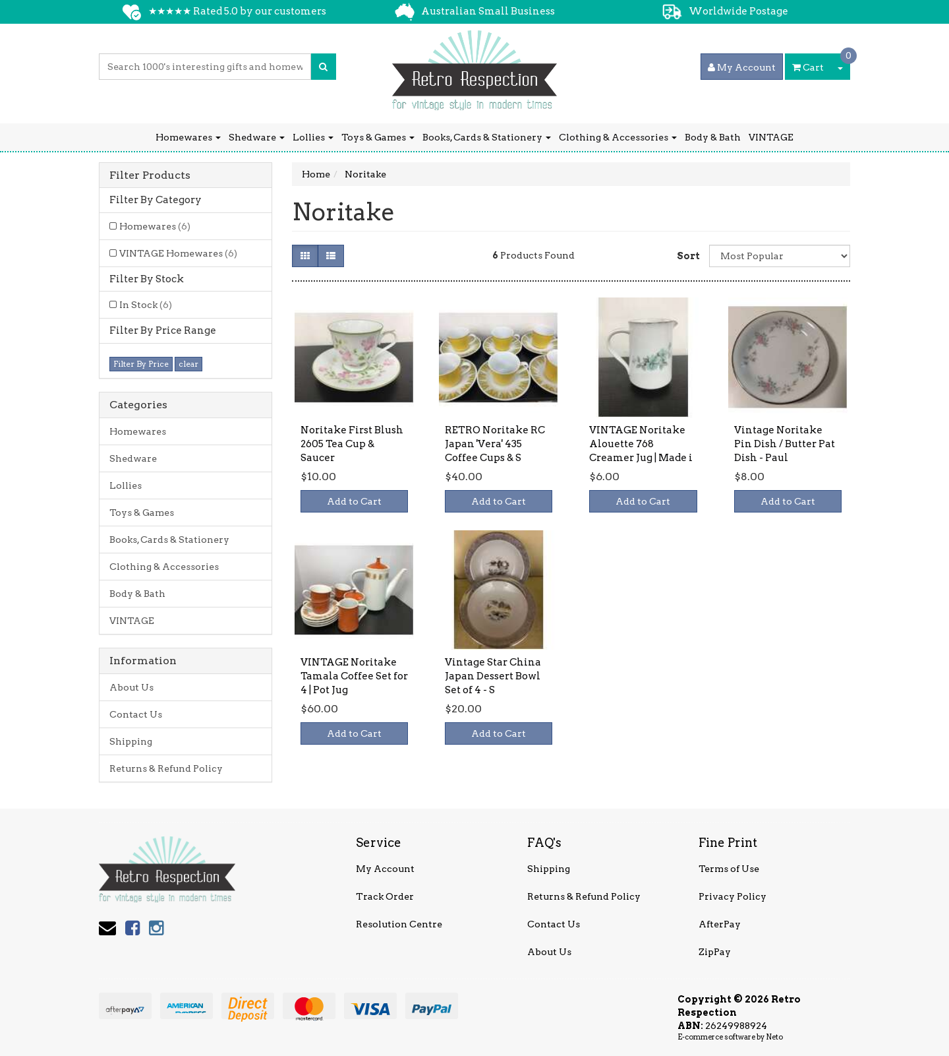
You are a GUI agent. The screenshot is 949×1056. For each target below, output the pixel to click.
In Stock (145, 304)
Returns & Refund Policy (166, 768)
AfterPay (720, 924)
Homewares (188, 137)
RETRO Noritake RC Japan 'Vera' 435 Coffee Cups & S (495, 444)
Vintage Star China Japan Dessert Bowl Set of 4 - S (493, 676)
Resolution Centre (399, 924)
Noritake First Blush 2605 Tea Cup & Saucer (352, 444)
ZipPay (715, 952)
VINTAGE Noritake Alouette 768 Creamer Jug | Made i (641, 444)
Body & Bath (713, 137)
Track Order (385, 896)
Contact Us (135, 714)
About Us (131, 687)
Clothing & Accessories (618, 137)
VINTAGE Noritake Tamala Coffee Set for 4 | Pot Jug (354, 676)
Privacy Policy (732, 896)
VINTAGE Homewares (178, 253)
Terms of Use (729, 868)
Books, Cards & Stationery (486, 137)
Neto (774, 1036)
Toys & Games (378, 137)
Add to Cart (354, 501)
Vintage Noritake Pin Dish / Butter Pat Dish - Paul (784, 444)
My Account (385, 868)
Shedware (257, 137)
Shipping (130, 741)
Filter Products (149, 175)
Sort (688, 256)
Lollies (313, 137)
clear (188, 364)
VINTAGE (771, 137)
